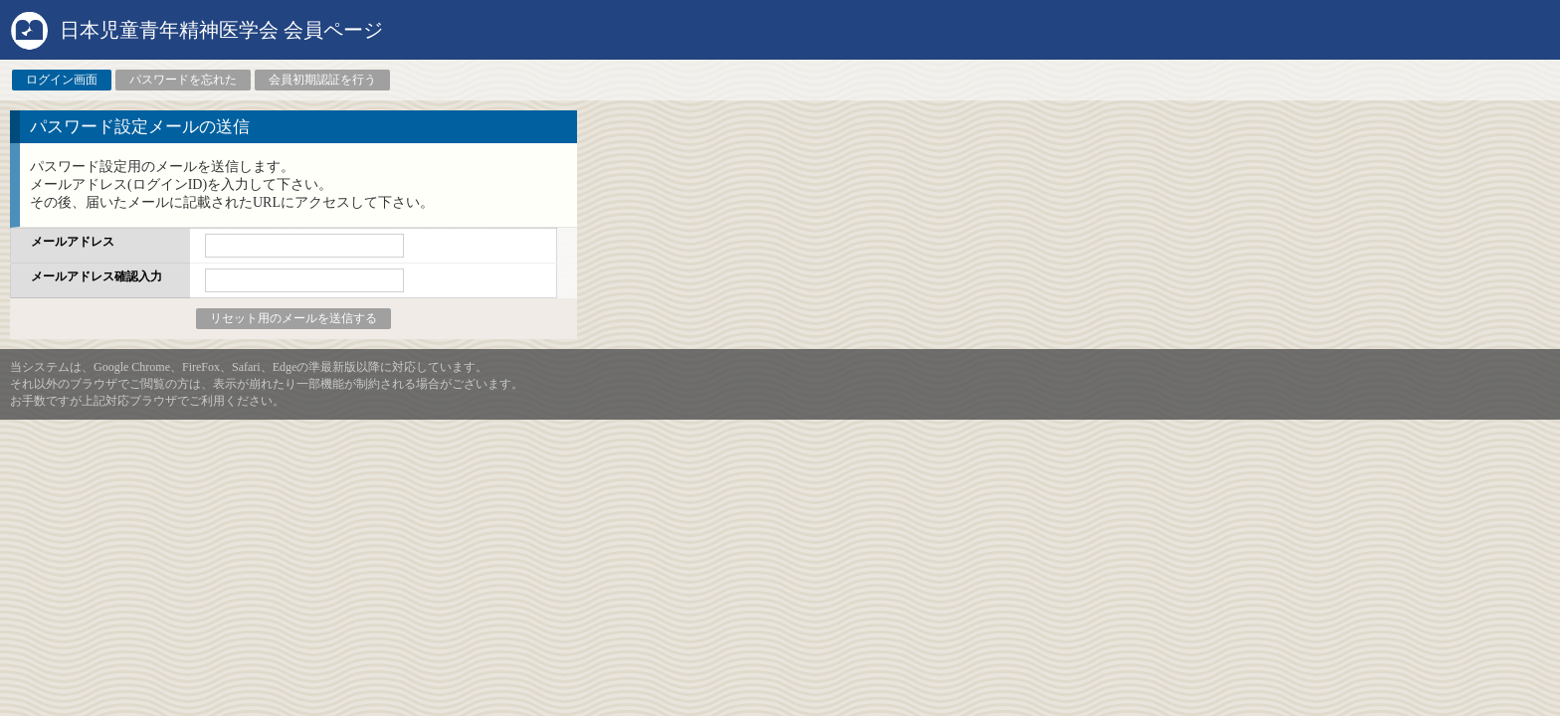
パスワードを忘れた (183, 80)
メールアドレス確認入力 (96, 276)
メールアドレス (72, 242)
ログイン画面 (62, 80)
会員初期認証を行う (322, 80)
